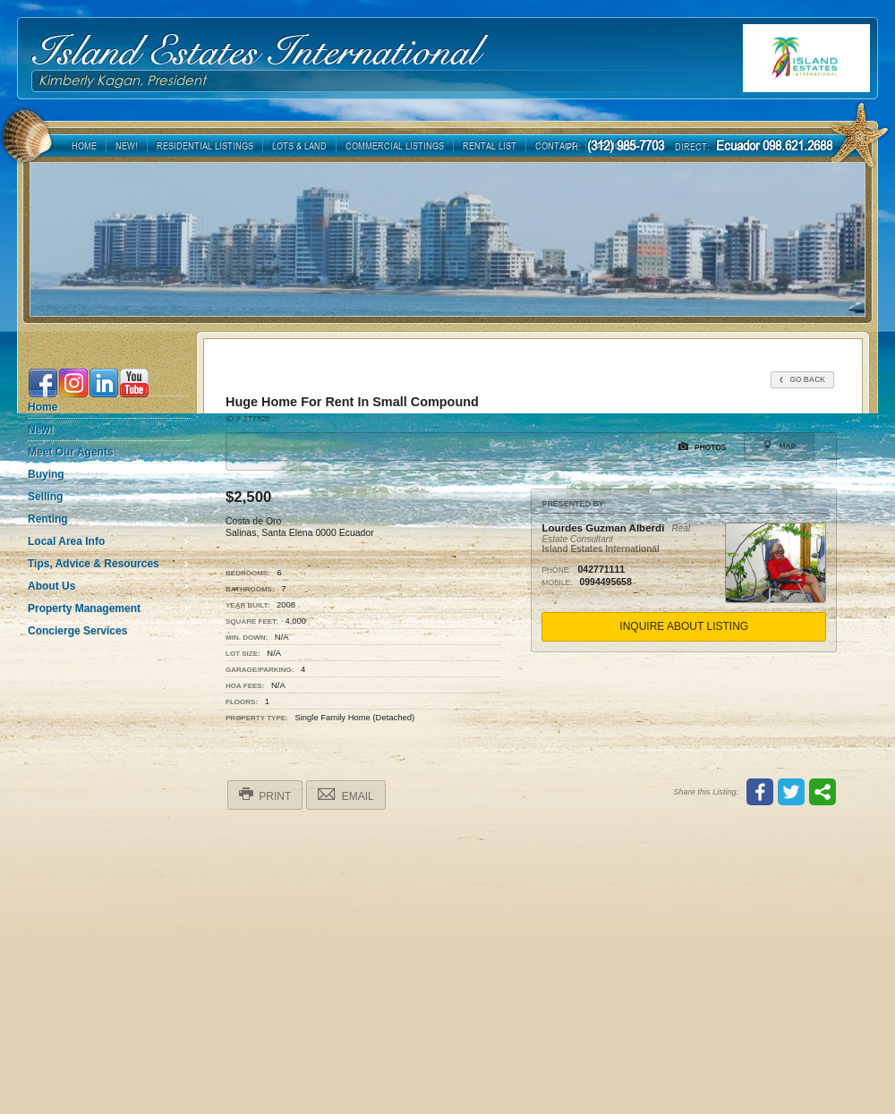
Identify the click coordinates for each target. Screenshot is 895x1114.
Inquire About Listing (683, 626)
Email (345, 795)
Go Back (802, 379)
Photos (702, 446)
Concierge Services (77, 631)
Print (265, 795)
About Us (51, 586)
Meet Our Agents (71, 452)
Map (779, 445)
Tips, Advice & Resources (93, 563)
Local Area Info (66, 541)
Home (42, 407)
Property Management (84, 608)
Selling (45, 496)
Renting (48, 519)
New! (41, 429)
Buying (46, 474)
